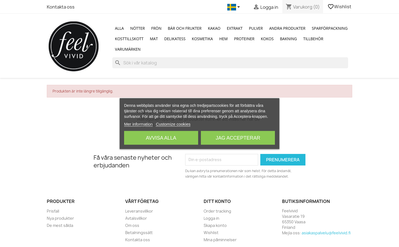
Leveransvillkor (139, 211)
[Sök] (230, 62)
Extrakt (234, 28)
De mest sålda (60, 225)
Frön (156, 28)
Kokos (267, 38)
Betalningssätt (139, 232)
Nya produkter (60, 218)
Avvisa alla (161, 137)
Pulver (256, 28)
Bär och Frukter (185, 28)
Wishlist (339, 6)
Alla (119, 28)
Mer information (138, 123)
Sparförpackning (330, 28)
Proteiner (244, 38)
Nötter (137, 28)
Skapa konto (215, 225)
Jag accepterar (238, 137)
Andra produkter (287, 28)
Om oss (132, 225)
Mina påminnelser (220, 239)
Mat (154, 38)
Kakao (214, 28)
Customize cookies (173, 123)
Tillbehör (313, 38)
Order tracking (217, 211)
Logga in (211, 218)
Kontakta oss (61, 7)
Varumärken (128, 49)
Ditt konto (217, 201)
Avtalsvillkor (136, 218)
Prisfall (53, 211)
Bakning (288, 38)
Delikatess (174, 38)
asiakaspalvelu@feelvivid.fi (326, 232)
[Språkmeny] (234, 7)
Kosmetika (202, 38)
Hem (223, 38)
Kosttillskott (129, 38)
